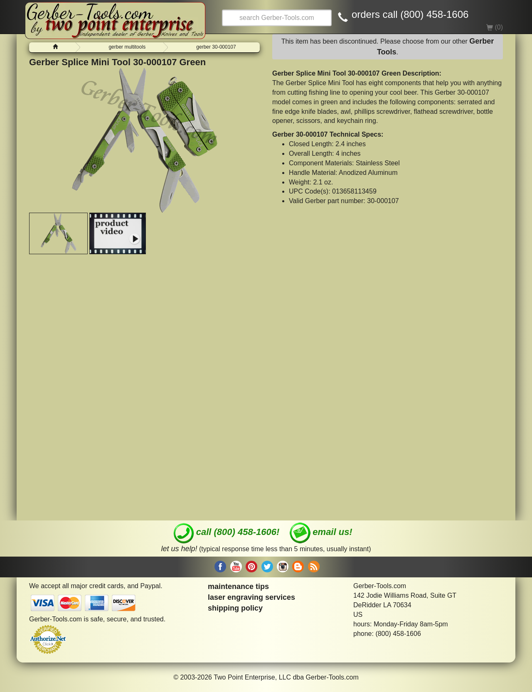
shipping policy (235, 608)
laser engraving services (251, 597)
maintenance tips (238, 586)
